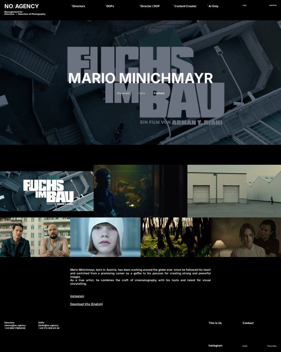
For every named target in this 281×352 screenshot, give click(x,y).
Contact (248, 323)
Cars (142, 93)
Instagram (77, 296)
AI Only (213, 6)
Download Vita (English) (86, 304)
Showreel (123, 93)
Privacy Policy (272, 346)
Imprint (245, 346)
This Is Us (215, 323)
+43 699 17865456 (14, 328)
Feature (159, 93)
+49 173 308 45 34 (49, 328)
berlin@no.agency (48, 325)
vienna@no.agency (15, 325)
